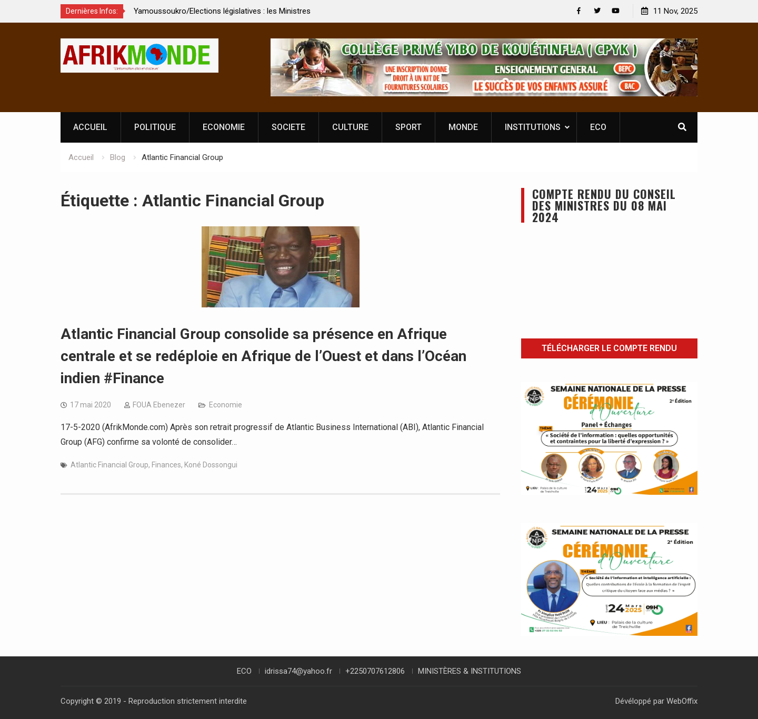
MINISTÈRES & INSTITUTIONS (469, 671)
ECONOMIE (224, 127)
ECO (598, 127)
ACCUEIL (90, 127)
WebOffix (681, 701)
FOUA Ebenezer (159, 405)
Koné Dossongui (210, 465)
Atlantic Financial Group (109, 465)
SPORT (408, 127)
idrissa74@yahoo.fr (298, 671)
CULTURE (350, 127)
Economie (225, 405)
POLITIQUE (155, 127)
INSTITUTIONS (533, 127)
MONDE (463, 127)
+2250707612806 (375, 671)
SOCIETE (288, 127)
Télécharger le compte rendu (609, 348)
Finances (166, 465)
